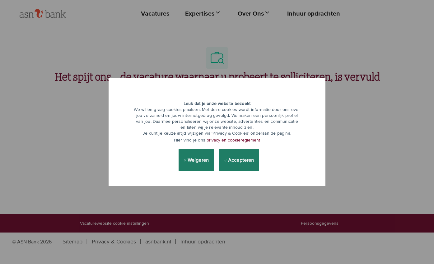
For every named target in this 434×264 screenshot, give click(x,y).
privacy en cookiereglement (233, 139)
